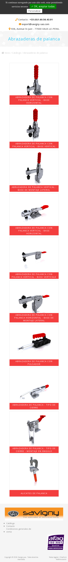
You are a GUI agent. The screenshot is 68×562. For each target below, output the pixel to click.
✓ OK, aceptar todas (43, 6)
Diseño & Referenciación (61, 558)
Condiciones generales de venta (18, 530)
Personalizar (34, 10)
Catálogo (16, 52)
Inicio (6, 52)
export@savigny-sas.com (35, 24)
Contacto (10, 526)
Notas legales (53, 557)
